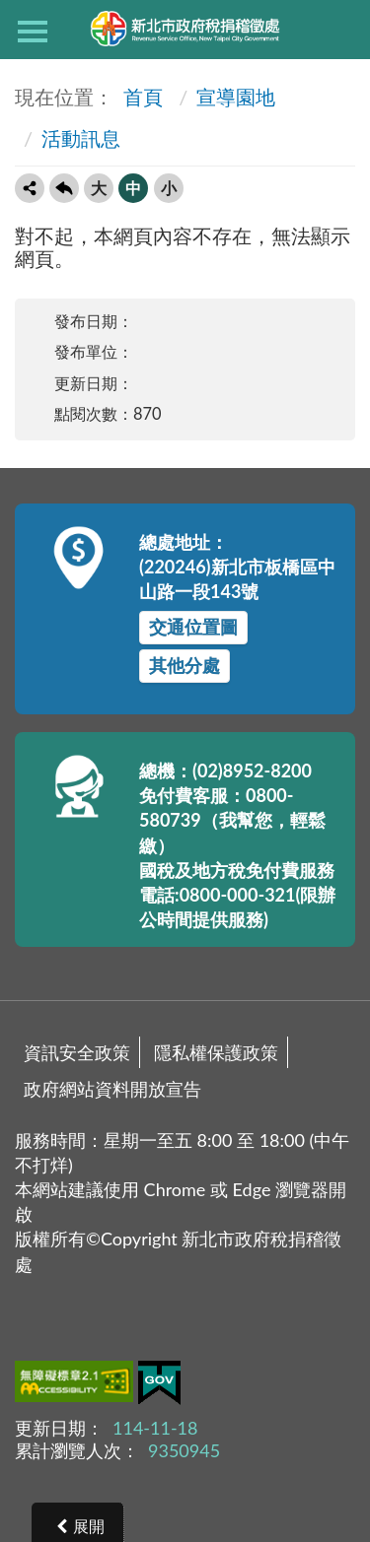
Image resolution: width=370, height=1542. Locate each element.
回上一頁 (64, 188)
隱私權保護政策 (216, 1052)
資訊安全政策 (77, 1052)
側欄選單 (32, 31)
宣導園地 (235, 96)
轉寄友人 (29, 188)
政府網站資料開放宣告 (112, 1089)
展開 (89, 1525)
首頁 (140, 96)
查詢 (337, 29)
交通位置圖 (193, 626)
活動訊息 (80, 138)
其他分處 (184, 665)
